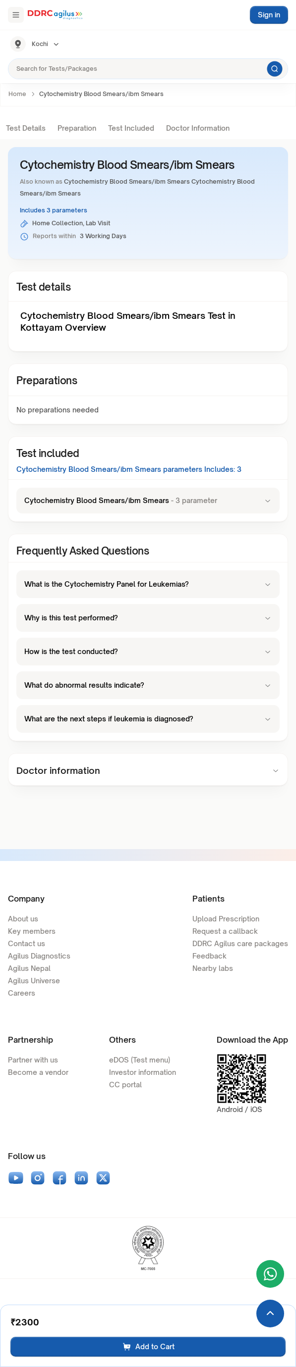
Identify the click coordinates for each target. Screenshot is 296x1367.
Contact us (26, 943)
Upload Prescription (225, 918)
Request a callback (225, 931)
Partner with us (33, 1060)
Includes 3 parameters (53, 210)
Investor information (142, 1072)
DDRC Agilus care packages (240, 943)
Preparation (77, 128)
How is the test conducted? (148, 651)
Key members (32, 931)
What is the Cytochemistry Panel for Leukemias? (148, 584)
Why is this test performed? (148, 617)
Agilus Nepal (29, 968)
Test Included (131, 128)
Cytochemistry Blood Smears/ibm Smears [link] (101, 94)
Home (17, 94)
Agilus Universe (34, 980)
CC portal (125, 1084)
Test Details (26, 128)
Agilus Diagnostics (39, 956)
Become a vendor (38, 1072)
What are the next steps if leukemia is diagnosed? (148, 718)
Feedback (209, 956)
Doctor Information (198, 128)
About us (23, 918)
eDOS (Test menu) (139, 1060)
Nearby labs (212, 968)
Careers (21, 993)
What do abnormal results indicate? (148, 685)
